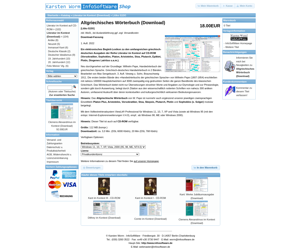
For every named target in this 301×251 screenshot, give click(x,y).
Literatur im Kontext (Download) (91, 15)
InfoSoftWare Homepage (238, 43)
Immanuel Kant (56, 47)
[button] (208, 5)
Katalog (65, 15)
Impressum (53, 161)
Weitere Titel (232, 47)
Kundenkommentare (235, 81)
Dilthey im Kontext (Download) (104, 217)
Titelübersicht (54, 100)
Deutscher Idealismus (59, 54)
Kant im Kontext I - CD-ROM (150, 198)
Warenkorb (229, 20)
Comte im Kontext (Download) (150, 218)
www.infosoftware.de (160, 243)
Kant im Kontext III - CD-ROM (104, 198)
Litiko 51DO (119, 15)
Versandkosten (131, 33)
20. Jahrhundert (56, 62)
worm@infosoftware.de (182, 239)
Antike (51, 40)
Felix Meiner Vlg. (56, 66)
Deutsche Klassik (57, 51)
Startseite (52, 15)
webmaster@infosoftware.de (154, 246)
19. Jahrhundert (56, 58)
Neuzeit (52, 44)
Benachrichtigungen (235, 52)
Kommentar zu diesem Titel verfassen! (244, 92)
